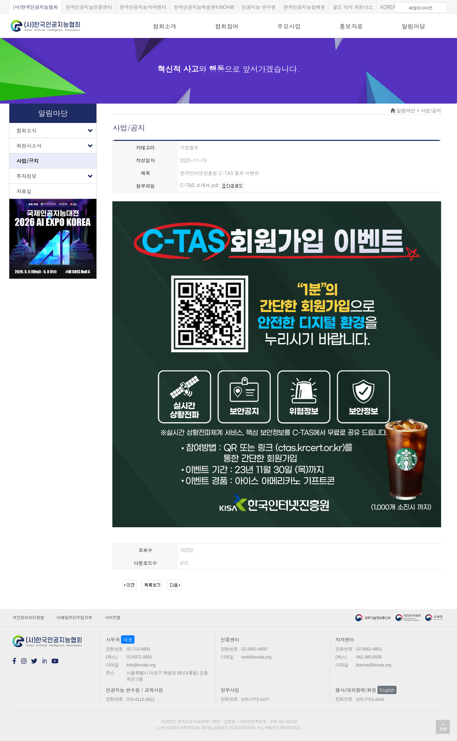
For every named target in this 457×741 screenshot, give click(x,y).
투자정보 (56, 174)
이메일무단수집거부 (74, 617)
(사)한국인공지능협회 (35, 6)
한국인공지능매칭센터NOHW (204, 6)
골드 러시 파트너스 (353, 6)
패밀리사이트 (421, 8)
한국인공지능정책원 (304, 6)
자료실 (23, 191)
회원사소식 (56, 143)
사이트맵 (113, 617)
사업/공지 (27, 160)
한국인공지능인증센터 (88, 6)
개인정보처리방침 (28, 617)
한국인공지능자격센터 (143, 6)
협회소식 (56, 128)
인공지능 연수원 (259, 6)
